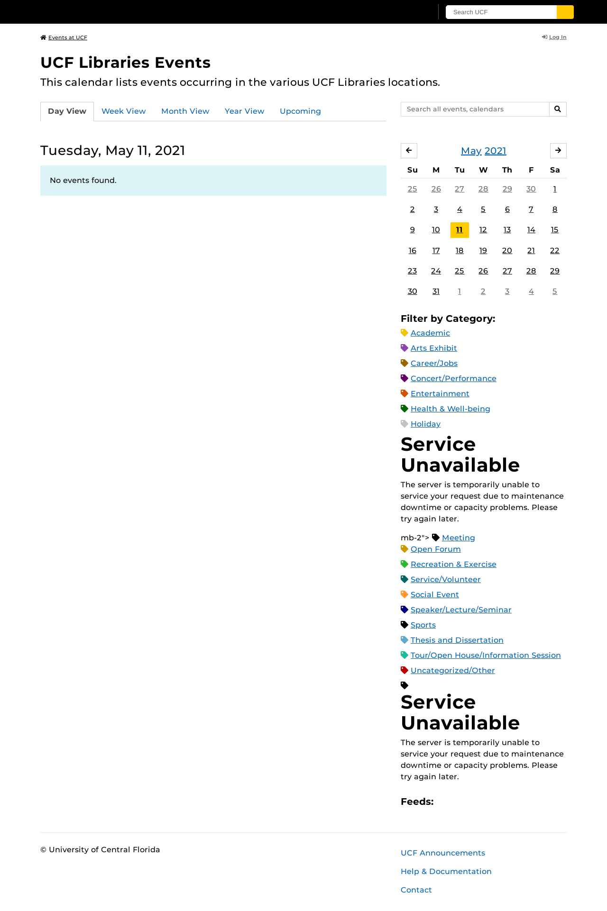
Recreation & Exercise (454, 564)
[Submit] (565, 12)
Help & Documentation (446, 871)
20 (507, 250)
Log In (554, 37)
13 (507, 229)
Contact (416, 889)
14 (531, 229)
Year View (245, 111)
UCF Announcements (443, 852)
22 (555, 250)
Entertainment (440, 393)
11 (459, 229)
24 (436, 270)
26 (436, 188)
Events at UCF (63, 37)
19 (483, 250)
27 (459, 188)
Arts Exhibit (434, 348)
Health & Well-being (450, 408)
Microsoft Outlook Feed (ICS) (462, 802)
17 (436, 250)
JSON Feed (510, 802)
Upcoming (300, 111)
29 (507, 188)
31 (436, 291)
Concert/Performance (454, 378)
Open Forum (436, 549)
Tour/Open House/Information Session (486, 655)
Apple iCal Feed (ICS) (446, 802)
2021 (495, 150)
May (471, 150)
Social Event (435, 594)
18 (460, 250)
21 (531, 250)
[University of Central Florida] (109, 11)
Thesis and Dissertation (457, 640)
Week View (123, 111)
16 (412, 250)
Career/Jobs (434, 363)
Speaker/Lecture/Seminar (461, 609)
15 (555, 229)
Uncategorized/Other (453, 670)
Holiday (426, 423)
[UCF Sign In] (402, 12)
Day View (67, 111)
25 (412, 188)
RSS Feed (478, 802)
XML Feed (494, 802)
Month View (185, 111)
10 (436, 229)
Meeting (458, 537)
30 (531, 188)
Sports (423, 624)
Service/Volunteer (446, 579)
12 (483, 229)
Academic (430, 332)
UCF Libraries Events (125, 62)
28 (483, 188)
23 (412, 270)
